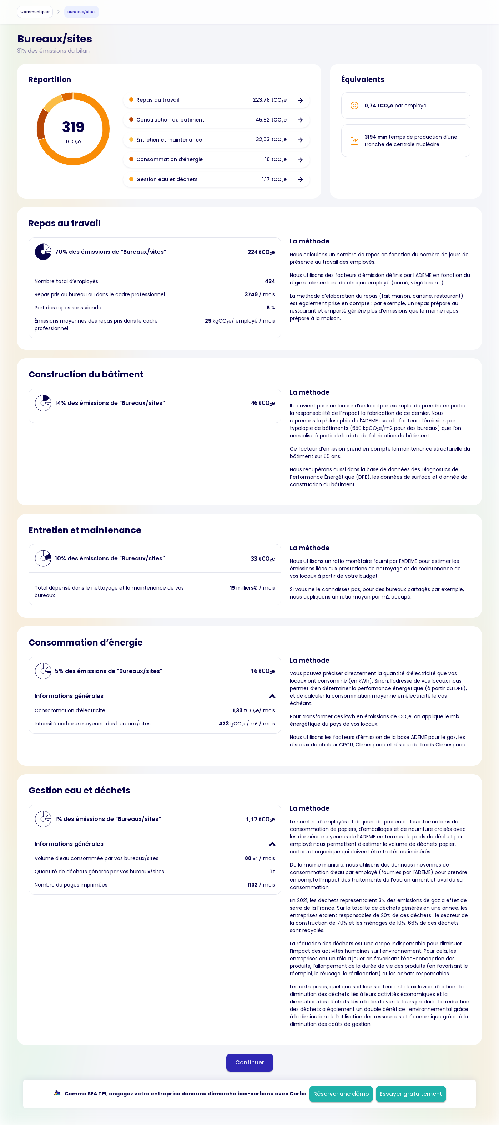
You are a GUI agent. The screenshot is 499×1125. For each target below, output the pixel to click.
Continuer (249, 1062)
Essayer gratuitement (411, 1094)
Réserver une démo (341, 1094)
